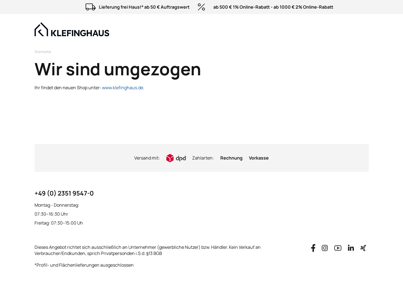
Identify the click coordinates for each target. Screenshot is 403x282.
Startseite (43, 51)
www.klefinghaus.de (122, 88)
